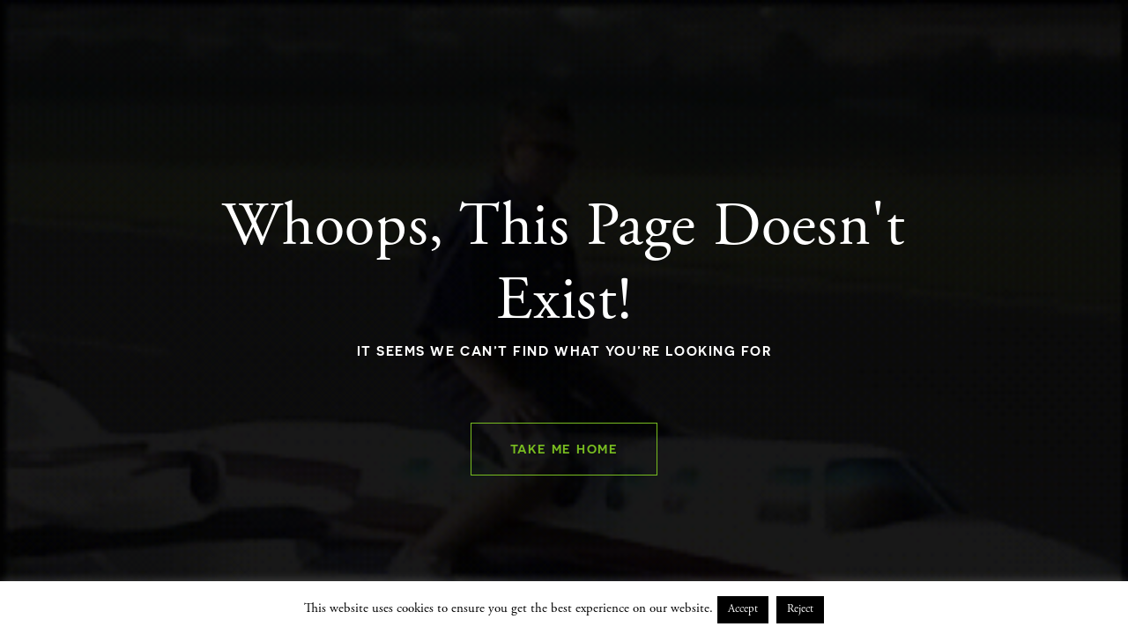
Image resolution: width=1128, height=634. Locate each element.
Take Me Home (564, 448)
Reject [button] (800, 610)
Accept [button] (743, 610)
